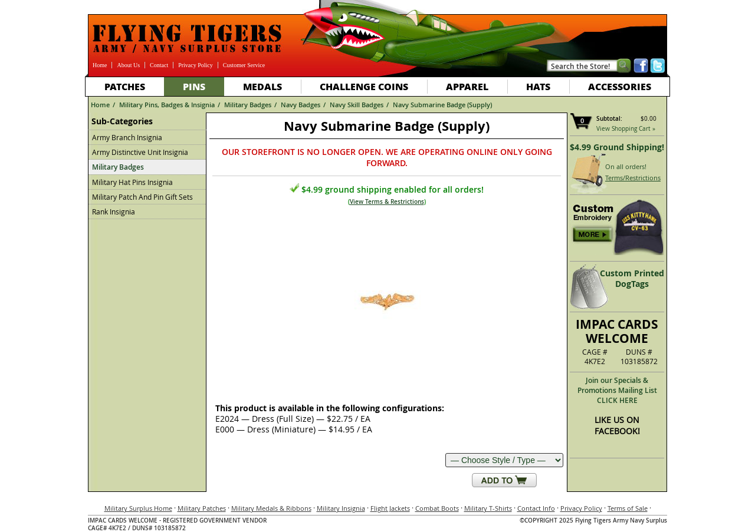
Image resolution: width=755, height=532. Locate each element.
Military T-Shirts (488, 508)
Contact (159, 65)
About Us (128, 65)
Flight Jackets (390, 508)
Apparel (467, 86)
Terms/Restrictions (633, 177)
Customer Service (244, 65)
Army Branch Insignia (127, 137)
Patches (124, 86)
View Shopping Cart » (625, 129)
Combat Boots (437, 508)
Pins (194, 86)
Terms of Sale (628, 508)
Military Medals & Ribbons (271, 508)
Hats (538, 86)
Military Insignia (341, 508)
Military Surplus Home (138, 508)
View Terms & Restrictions (387, 202)
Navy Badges (300, 104)
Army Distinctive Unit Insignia (140, 152)
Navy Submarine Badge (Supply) (442, 104)
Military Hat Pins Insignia (132, 182)
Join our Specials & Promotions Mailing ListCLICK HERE (617, 390)
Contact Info (536, 508)
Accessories (619, 86)
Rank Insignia (113, 211)
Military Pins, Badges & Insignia (167, 104)
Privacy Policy (195, 65)
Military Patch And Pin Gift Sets (142, 196)
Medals (262, 86)
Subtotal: (609, 119)
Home (100, 65)
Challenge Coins (364, 86)
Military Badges (247, 104)
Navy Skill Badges (356, 104)
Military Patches (202, 508)
